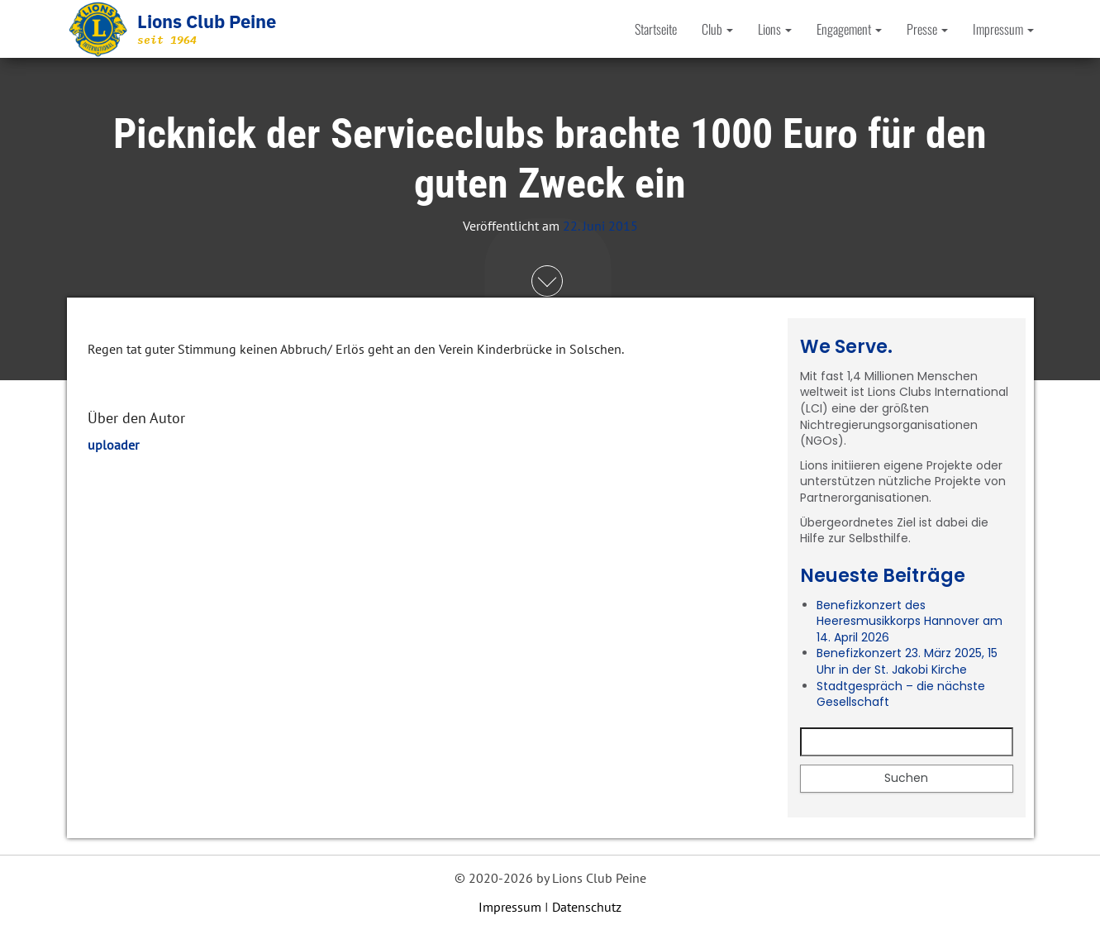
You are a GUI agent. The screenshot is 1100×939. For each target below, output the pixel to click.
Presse (927, 29)
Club (717, 29)
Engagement (849, 29)
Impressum (1003, 29)
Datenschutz (586, 906)
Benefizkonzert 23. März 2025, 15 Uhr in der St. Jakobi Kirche (907, 661)
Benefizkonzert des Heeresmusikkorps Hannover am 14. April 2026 (909, 621)
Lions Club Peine (206, 21)
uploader (113, 444)
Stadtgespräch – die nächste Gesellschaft (901, 694)
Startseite (656, 29)
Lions (775, 29)
